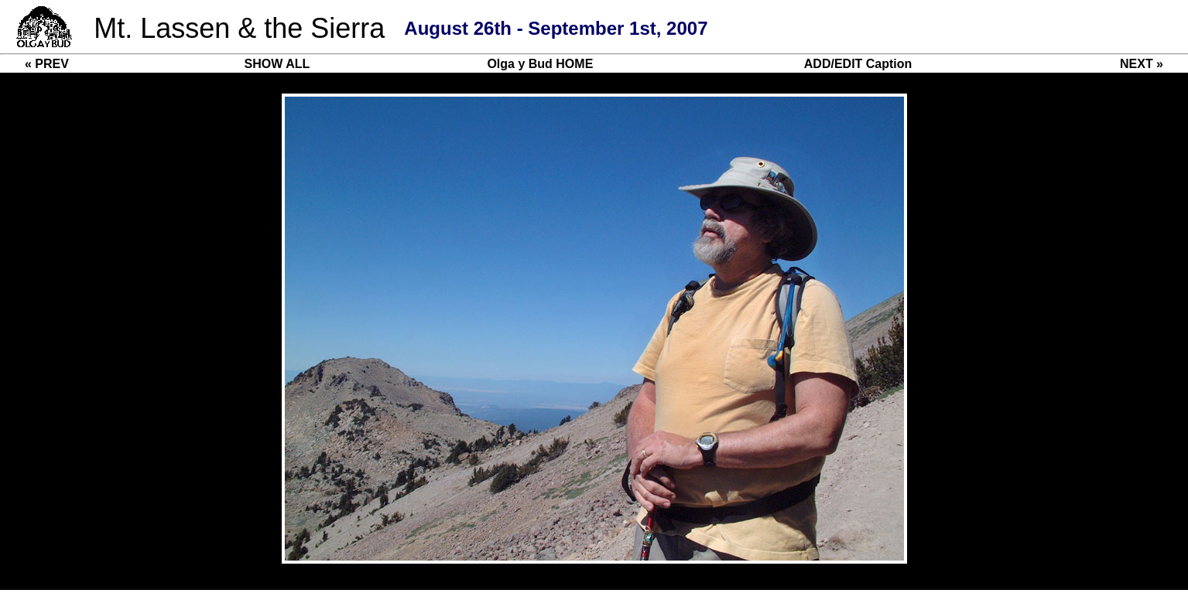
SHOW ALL (277, 63)
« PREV (47, 63)
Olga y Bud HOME (540, 63)
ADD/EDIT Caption (858, 63)
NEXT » (1141, 63)
